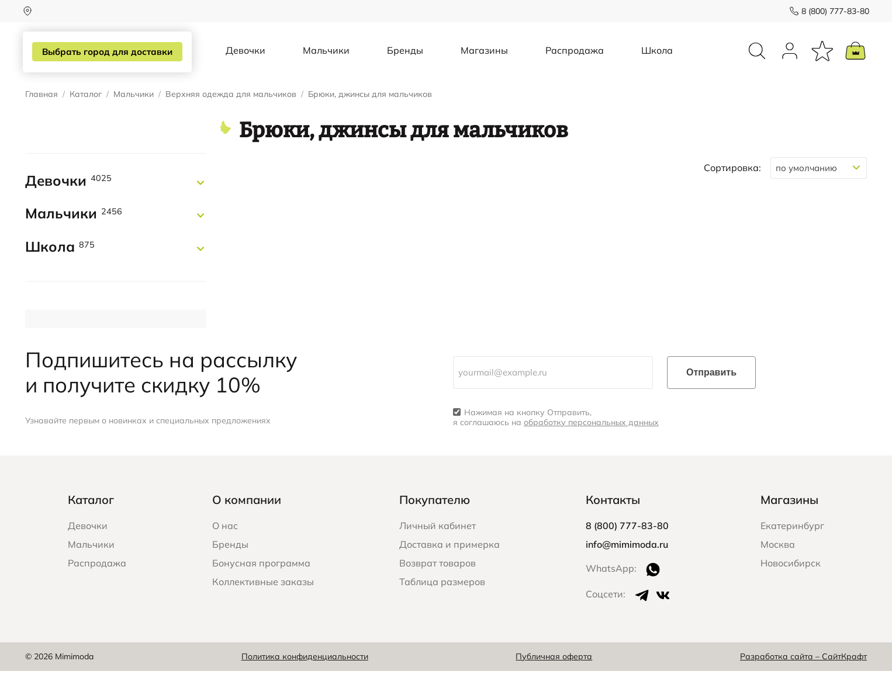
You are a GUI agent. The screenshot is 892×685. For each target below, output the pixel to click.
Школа (657, 57)
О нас (225, 539)
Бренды (405, 57)
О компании (246, 513)
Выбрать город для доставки (104, 52)
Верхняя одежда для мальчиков (230, 108)
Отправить (711, 386)
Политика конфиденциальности (304, 670)
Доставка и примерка (449, 558)
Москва (777, 558)
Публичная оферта (554, 670)
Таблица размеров (442, 595)
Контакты (613, 513)
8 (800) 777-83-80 (833, 11)
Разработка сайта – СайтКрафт (803, 670)
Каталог (86, 108)
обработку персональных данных (591, 436)
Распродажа (574, 57)
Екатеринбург (792, 539)
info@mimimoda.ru (627, 558)
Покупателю (434, 513)
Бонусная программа (261, 577)
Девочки (245, 57)
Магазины (484, 57)
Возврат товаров (437, 577)
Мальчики (326, 57)
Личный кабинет (437, 539)
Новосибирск (790, 577)
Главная (41, 108)
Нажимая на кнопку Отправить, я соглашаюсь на (556, 431)
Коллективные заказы (263, 595)
